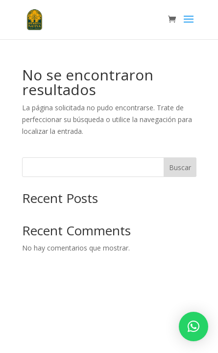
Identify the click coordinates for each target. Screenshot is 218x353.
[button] (193, 326)
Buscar (180, 167)
